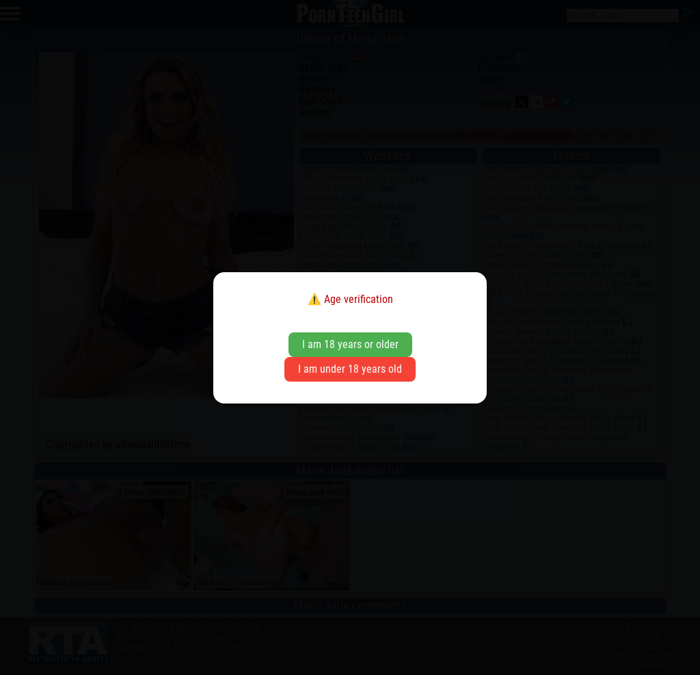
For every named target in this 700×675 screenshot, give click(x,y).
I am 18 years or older (350, 344)
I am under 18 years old (350, 368)
